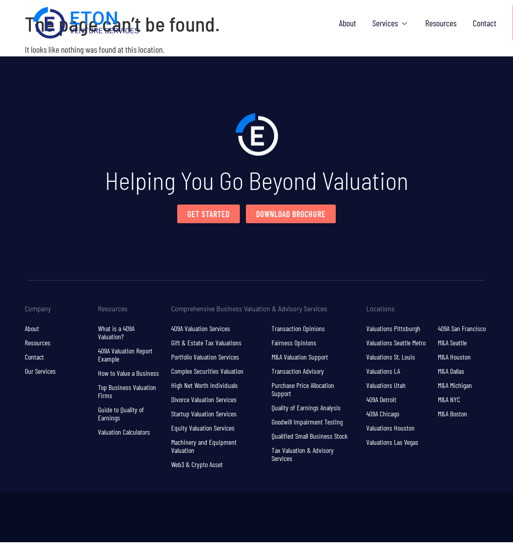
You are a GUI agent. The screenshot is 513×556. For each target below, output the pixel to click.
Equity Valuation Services (203, 428)
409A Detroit (381, 399)
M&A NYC (449, 399)
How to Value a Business (128, 373)
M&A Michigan (455, 385)
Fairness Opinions (294, 342)
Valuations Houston (390, 428)
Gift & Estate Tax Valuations (206, 342)
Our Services (40, 371)
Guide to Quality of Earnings (121, 413)
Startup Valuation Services (204, 413)
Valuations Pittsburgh (393, 328)
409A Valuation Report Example (125, 355)
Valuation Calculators (124, 432)
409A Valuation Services (200, 328)
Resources (37, 342)
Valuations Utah (386, 385)
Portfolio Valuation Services (205, 357)
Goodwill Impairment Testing (307, 422)
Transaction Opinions (298, 328)
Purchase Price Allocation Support (303, 389)
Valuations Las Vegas (392, 442)
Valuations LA (383, 371)
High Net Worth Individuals (204, 385)
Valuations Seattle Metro (396, 342)
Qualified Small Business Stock (310, 436)
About (32, 328)
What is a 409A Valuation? (116, 332)
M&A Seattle (452, 342)
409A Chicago (382, 413)
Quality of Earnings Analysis (306, 407)
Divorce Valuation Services (204, 399)
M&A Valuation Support (300, 357)
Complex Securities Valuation (207, 371)
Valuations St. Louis (390, 357)
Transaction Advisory (298, 371)
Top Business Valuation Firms (127, 391)
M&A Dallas (451, 371)
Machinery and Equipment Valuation (204, 446)
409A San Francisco (462, 328)
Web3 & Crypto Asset (197, 464)
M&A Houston (454, 357)
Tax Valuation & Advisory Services (303, 454)
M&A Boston (452, 413)
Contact (34, 357)
